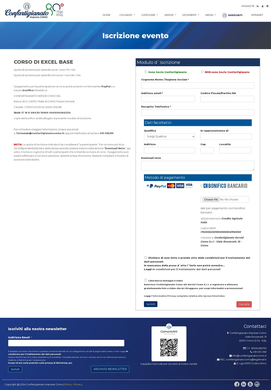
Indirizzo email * (152, 93)
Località (225, 144)
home (106, 14)
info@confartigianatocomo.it (249, 355)
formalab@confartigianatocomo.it (40, 133)
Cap (203, 144)
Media (209, 14)
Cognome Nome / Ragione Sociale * (165, 79)
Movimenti (189, 14)
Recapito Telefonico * (156, 106)
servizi (168, 14)
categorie (148, 14)
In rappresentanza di (214, 130)
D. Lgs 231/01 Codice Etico (250, 363)
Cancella (244, 304)
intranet (246, 6)
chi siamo (125, 14)
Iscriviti (150, 304)
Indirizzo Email (20, 337)
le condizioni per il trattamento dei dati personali (186, 269)
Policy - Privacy (73, 384)
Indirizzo (150, 144)
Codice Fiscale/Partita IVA (218, 93)
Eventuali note (151, 157)
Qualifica (150, 130)
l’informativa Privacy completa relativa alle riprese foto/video (188, 296)
